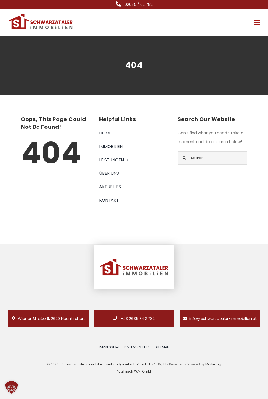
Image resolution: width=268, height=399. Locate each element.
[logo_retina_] (41, 15)
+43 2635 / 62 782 (137, 318)
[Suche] (184, 158)
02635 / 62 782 (139, 4)
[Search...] (212, 158)
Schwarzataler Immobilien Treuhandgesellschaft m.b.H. (106, 364)
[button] (11, 387)
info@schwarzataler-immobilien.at (223, 318)
